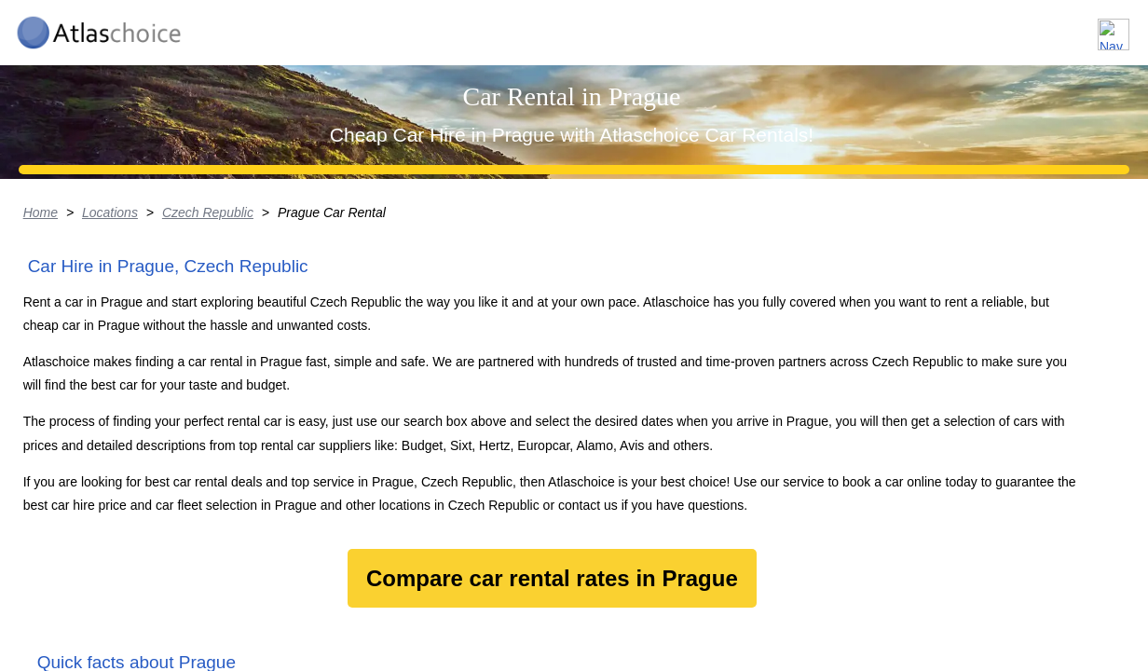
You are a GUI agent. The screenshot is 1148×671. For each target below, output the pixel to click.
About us (927, 26)
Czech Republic (224, 358)
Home (55, 358)
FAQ (1008, 26)
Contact (1085, 26)
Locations (830, 26)
